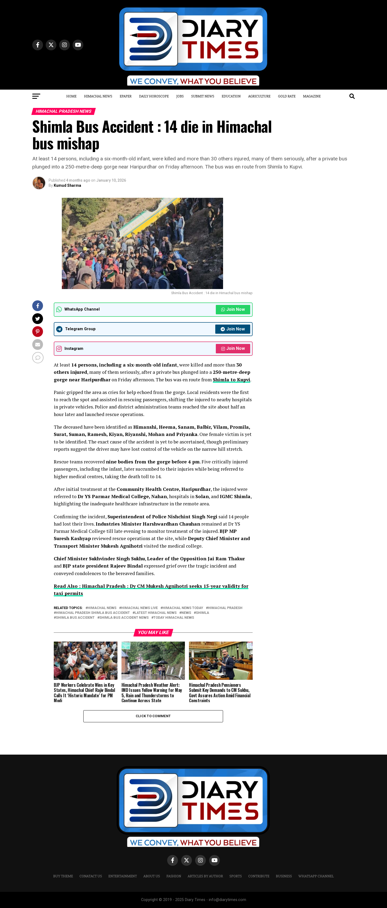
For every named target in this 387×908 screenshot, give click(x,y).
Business (284, 876)
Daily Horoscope (154, 96)
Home (71, 96)
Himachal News (98, 96)
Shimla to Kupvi (231, 379)
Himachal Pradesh (225, 608)
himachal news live (139, 608)
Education (231, 96)
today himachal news (173, 618)
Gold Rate (287, 96)
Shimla (202, 613)
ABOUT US (151, 876)
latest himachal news (156, 613)
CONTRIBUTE (259, 876)
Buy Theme (63, 876)
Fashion (173, 876)
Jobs (180, 96)
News (186, 613)
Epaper (125, 96)
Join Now (233, 309)
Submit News (202, 96)
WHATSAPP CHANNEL (316, 876)
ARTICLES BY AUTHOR (205, 876)
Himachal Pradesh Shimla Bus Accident (93, 613)
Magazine (312, 96)
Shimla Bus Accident (75, 618)
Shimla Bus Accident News (124, 618)
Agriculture (259, 96)
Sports (236, 876)
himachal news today (183, 608)
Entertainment (122, 876)
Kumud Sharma (67, 185)
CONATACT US (91, 876)
